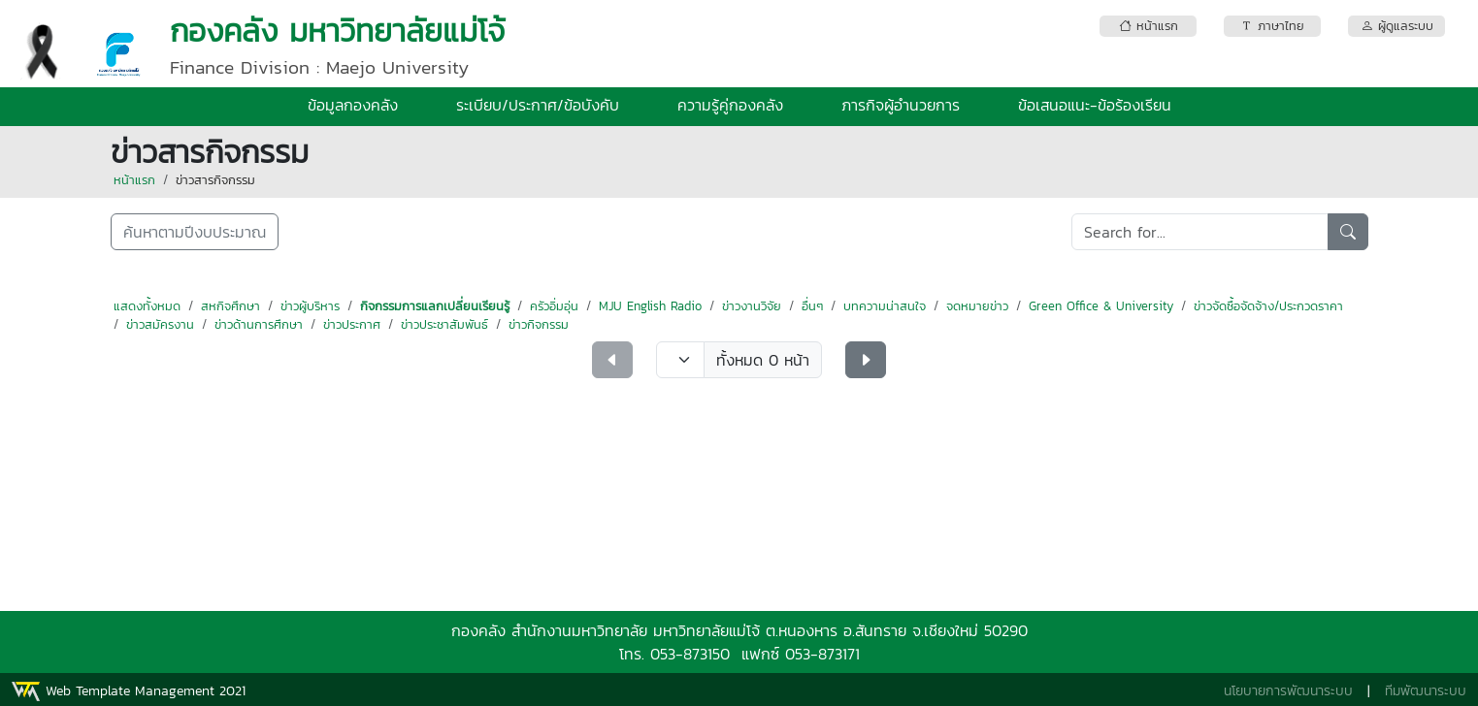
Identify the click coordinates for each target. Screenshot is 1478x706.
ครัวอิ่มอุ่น (554, 306)
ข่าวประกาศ (351, 324)
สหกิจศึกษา (230, 306)
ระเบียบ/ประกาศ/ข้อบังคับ (537, 104)
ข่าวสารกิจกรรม (215, 180)
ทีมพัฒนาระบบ (1425, 691)
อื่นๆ (812, 306)
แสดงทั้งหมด (147, 306)
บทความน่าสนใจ (884, 306)
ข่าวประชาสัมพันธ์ (444, 324)
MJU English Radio (650, 306)
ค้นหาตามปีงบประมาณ (194, 231)
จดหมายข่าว (977, 306)
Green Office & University (1101, 306)
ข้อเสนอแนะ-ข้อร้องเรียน (1094, 104)
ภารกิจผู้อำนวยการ (900, 104)
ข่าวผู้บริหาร (310, 306)
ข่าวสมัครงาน (160, 324)
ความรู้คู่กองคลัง (730, 104)
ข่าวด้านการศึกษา (258, 324)
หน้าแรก (134, 180)
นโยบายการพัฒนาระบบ (1288, 691)
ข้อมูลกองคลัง (353, 104)
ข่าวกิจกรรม (539, 324)
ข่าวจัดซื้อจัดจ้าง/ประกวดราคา (1268, 306)
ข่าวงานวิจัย (751, 306)
